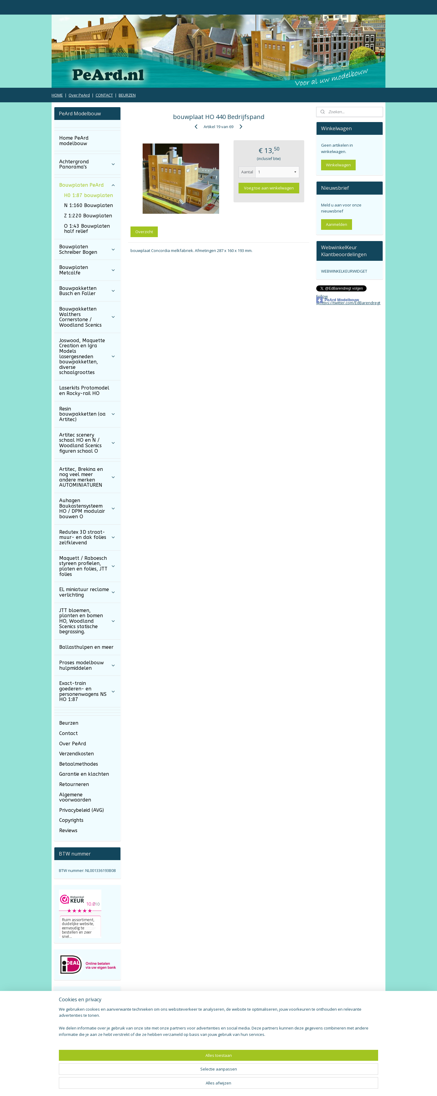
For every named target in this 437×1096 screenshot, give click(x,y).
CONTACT (104, 95)
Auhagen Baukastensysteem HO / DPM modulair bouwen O (87, 508)
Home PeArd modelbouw (74, 140)
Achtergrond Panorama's (87, 164)
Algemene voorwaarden (75, 797)
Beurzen (68, 723)
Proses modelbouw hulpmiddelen (87, 665)
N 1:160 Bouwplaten (88, 205)
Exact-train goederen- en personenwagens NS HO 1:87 (87, 691)
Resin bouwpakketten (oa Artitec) (87, 414)
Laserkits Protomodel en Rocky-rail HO (84, 390)
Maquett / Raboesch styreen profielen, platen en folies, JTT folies (87, 566)
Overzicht (144, 231)
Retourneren (74, 784)
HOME (57, 95)
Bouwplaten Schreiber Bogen (87, 249)
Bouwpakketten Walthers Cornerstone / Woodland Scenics (87, 317)
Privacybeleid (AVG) (81, 810)
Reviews (68, 830)
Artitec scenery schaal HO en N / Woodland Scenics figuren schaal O (87, 443)
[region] (178, 1073)
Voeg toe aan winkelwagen (269, 188)
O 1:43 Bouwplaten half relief (87, 228)
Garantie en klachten (84, 774)
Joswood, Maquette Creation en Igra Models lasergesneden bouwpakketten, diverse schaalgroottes (87, 357)
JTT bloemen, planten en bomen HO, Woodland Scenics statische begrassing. (87, 621)
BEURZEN (127, 95)
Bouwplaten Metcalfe (87, 270)
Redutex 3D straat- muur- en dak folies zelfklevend (87, 537)
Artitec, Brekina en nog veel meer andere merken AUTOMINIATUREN (87, 477)
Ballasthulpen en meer (86, 647)
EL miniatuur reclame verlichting (87, 592)
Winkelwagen (338, 165)
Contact (68, 733)
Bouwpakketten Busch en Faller (87, 291)
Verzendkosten (76, 754)
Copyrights (71, 820)
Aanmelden (336, 224)
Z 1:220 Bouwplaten (88, 216)
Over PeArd (79, 95)
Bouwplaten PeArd (87, 185)
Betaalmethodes (78, 764)
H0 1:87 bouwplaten (88, 195)
